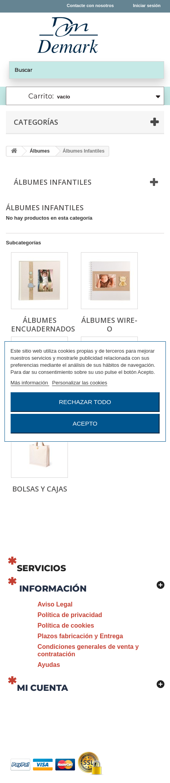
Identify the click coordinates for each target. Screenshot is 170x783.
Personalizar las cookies (79, 383)
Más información (30, 383)
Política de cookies (66, 625)
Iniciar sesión (147, 5)
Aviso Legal (55, 604)
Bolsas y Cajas (39, 488)
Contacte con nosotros (90, 5)
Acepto (85, 423)
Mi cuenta (42, 688)
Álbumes (40, 151)
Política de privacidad (70, 615)
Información (53, 588)
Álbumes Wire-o (109, 324)
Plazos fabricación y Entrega (80, 636)
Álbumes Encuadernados (43, 324)
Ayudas (49, 664)
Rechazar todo (85, 402)
